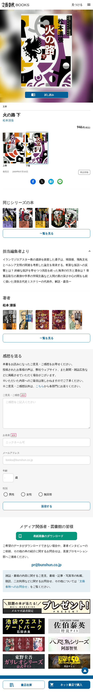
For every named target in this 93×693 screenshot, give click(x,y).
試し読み (49, 94)
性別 (5, 488)
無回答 (48, 494)
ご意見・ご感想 (11, 394)
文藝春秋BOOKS (15, 5)
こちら (40, 386)
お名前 (6, 435)
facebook (33, 181)
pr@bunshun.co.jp (46, 564)
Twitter (42, 181)
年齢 (5, 470)
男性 (11, 494)
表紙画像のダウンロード (48, 536)
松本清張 (8, 120)
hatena (51, 181)
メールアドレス (11, 452)
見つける (77, 4)
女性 (29, 494)
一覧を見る (46, 233)
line (60, 181)
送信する (46, 506)
